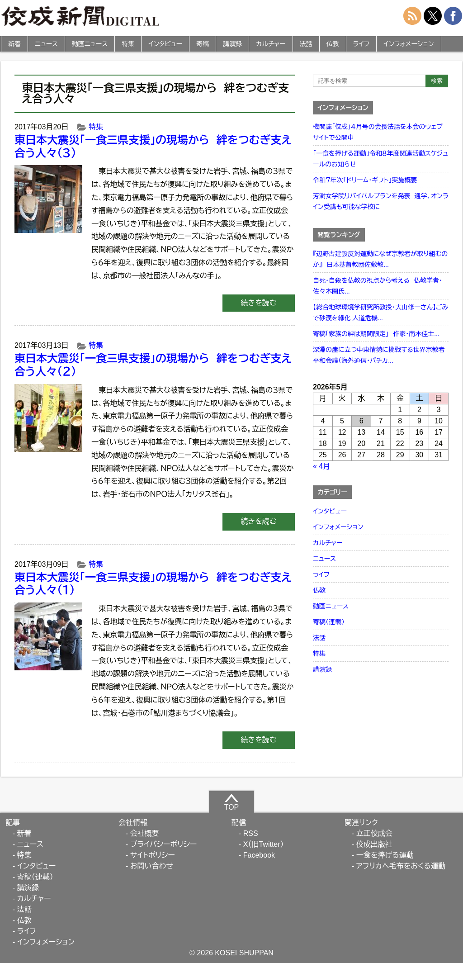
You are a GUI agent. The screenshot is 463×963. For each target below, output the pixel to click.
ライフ (361, 43)
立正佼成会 (374, 833)
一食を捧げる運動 (385, 855)
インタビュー (165, 43)
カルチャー (270, 43)
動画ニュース (90, 43)
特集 (128, 43)
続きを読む (258, 303)
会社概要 (144, 833)
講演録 (232, 43)
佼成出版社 (374, 844)
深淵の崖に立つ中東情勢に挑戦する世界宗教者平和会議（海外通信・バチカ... (379, 355)
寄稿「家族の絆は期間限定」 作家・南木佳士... (376, 333)
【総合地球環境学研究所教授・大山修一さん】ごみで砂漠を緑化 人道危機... (380, 313)
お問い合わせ (151, 866)
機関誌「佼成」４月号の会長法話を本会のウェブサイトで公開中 (378, 132)
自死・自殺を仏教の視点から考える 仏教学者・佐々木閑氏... (377, 286)
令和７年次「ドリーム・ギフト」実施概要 (365, 180)
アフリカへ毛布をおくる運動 (400, 866)
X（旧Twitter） (263, 844)
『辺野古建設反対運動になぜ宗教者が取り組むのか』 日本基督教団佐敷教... (380, 259)
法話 (306, 43)
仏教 (332, 43)
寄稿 (202, 43)
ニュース (46, 43)
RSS (250, 833)
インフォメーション (408, 43)
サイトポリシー (152, 855)
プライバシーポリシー (163, 844)
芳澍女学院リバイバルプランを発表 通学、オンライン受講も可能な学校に (381, 201)
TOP (231, 802)
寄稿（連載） (329, 622)
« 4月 (321, 466)
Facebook (259, 855)
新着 (14, 43)
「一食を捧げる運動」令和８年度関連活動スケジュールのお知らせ (380, 159)
